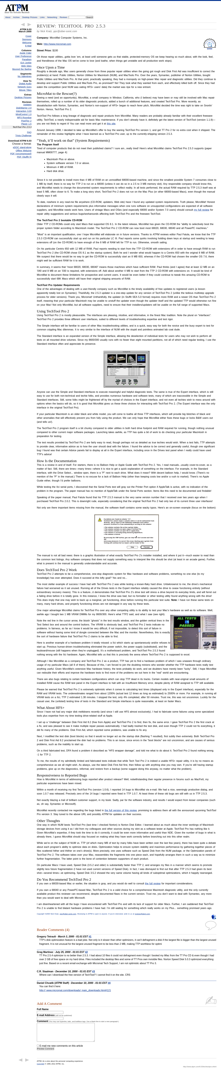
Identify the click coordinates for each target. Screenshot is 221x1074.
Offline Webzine (24, 150)
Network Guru (24, 87)
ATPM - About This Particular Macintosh (17, 8)
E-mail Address (54, 1015)
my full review (201, 210)
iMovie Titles (25, 90)
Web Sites (26, 66)
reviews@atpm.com (142, 914)
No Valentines (24, 76)
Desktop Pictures (29, 17)
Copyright (40, 1067)
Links (42, 17)
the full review (153, 883)
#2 (86, 952)
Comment (78, 1021)
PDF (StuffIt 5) (24, 157)
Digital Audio (25, 83)
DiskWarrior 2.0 (23, 108)
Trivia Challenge (23, 135)
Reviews (63, 17)
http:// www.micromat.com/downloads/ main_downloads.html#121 (75, 990)
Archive (16, 17)
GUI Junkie (25, 62)
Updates (27, 104)
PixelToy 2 (26, 121)
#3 (93, 971)
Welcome (26, 42)
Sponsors (26, 39)
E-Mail (28, 46)
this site (111, 123)
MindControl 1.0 (23, 114)
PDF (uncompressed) (20, 153)
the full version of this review (121, 810)
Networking (52, 17)
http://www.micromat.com (57, 44)
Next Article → (29, 24)
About (7, 17)
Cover (28, 36)
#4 (109, 983)
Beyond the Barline (21, 69)
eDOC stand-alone (22, 147)
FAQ (29, 132)
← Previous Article (23, 24)
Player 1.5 (26, 124)
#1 (90, 936)
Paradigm (26, 59)
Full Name (42, 1009)
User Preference (23, 56)
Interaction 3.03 (23, 111)
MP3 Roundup (24, 117)
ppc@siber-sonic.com (65, 31)
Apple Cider (25, 53)
